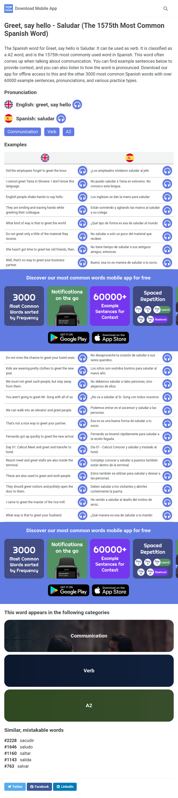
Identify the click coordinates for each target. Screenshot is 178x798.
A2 (68, 131)
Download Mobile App (36, 8)
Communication (23, 131)
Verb (51, 131)
